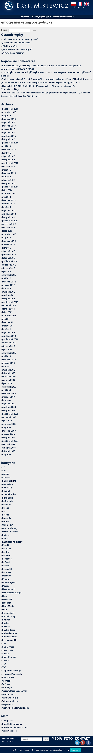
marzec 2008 (8, 434)
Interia (5, 538)
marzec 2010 (8, 363)
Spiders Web (8, 650)
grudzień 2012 (9, 254)
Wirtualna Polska (10, 698)
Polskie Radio (8, 630)
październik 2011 (10, 302)
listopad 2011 (8, 298)
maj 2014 (6, 197)
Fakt (4, 511)
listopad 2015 (8, 159)
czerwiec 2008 (9, 424)
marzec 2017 (8, 129)
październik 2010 (10, 339)
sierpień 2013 (8, 227)
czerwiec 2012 (9, 275)
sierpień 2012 (8, 268)
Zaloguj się (7, 720)
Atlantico (6, 477)
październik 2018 (10, 109)
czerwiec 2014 (9, 193)
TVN (4, 664)
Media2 (5, 586)
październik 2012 (10, 261)
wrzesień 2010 (9, 342)
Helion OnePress (10, 531)
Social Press (8, 647)
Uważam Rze (8, 677)
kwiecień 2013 (9, 241)
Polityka (6, 619)
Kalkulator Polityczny (12, 542)
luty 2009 (6, 400)
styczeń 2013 (8, 251)
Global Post (7, 525)
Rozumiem (75, 750)
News (4, 596)
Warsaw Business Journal (14, 691)
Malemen (6, 575)
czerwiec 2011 (9, 315)
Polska (5, 623)
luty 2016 (6, 153)
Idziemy (6, 535)
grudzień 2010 (9, 336)
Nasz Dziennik (9, 589)
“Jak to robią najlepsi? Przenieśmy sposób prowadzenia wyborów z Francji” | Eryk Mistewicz (45, 79)
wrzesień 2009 (9, 376)
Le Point (6, 562)
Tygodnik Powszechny (13, 674)
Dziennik (6, 491)
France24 (6, 518)
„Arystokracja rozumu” (13, 53)
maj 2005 (6, 454)
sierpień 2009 (8, 380)
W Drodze (7, 681)
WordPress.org (9, 731)
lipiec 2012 (7, 271)
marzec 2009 (8, 397)
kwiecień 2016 (9, 149)
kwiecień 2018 (9, 119)
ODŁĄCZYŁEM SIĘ (25, 69)
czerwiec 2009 (9, 387)
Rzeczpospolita (9, 640)
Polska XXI (7, 626)
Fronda (5, 521)
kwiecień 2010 (9, 359)
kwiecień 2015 (9, 173)
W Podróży (7, 684)
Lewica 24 (7, 569)
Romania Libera (9, 636)
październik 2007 (10, 441)
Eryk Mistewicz (8, 738)
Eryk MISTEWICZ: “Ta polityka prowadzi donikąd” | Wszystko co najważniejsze (39, 92)
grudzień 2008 (9, 407)
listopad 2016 (8, 139)
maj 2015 (6, 170)
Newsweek (7, 599)
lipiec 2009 (7, 383)
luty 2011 (6, 329)
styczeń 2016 (8, 156)
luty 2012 (6, 288)
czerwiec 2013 (9, 234)
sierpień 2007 (8, 444)
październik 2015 (10, 163)
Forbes (5, 514)
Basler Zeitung (9, 481)
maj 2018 (6, 115)
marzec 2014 (8, 203)
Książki (5, 545)
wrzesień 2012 (9, 265)
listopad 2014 (8, 183)
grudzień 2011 (9, 295)
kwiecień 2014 (9, 200)
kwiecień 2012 (9, 281)
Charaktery (7, 484)
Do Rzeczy (7, 487)
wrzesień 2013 (9, 224)
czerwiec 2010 (9, 353)
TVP (4, 667)
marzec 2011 (8, 325)
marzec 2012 (8, 285)
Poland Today (8, 616)
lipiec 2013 (7, 231)
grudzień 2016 (9, 136)
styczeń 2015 (8, 180)
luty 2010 (6, 366)
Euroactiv (6, 504)
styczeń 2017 (8, 132)
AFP (4, 470)
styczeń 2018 (8, 122)
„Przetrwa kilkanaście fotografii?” (18, 49)
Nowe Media (8, 606)
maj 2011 (6, 319)
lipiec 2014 (7, 190)
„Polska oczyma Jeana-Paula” (16, 42)
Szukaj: (4, 30)
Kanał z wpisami (12, 724)
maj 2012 (6, 278)
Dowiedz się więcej (61, 750)
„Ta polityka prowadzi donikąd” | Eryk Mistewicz (24, 72)
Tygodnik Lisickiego (11, 670)
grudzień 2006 (9, 448)
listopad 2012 (8, 258)
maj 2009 (6, 390)
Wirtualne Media (10, 701)
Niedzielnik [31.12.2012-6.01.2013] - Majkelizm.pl (25, 86)
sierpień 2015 (8, 166)
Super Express (9, 657)
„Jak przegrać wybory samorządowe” (20, 39)
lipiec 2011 (7, 312)
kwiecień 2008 (9, 431)
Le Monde (7, 559)
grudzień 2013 (9, 214)
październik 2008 (10, 414)
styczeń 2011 (8, 332)
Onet (4, 609)
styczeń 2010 (8, 370)
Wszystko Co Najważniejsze (15, 708)
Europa (5, 508)
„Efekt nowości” (9, 46)
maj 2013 (6, 237)
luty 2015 (6, 176)
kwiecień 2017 (9, 126)
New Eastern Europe (12, 592)
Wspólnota (7, 704)
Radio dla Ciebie (9, 633)
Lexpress (6, 572)
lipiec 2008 (7, 420)
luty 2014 (6, 207)
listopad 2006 (8, 451)
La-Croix (6, 552)
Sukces (5, 653)
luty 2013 (6, 248)
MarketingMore (9, 582)
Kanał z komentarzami (15, 727)
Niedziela (6, 603)
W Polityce (7, 687)
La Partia (6, 548)
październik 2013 (10, 220)
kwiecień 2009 (9, 393)
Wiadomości (8, 694)
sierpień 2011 (8, 309)
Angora (5, 474)
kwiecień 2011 (9, 322)
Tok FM (5, 660)
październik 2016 (10, 142)
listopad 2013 (8, 217)
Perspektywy (8, 613)
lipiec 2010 (7, 349)
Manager (6, 579)
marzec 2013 (8, 244)
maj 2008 (6, 427)
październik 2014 (10, 186)
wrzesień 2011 (9, 305)
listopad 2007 (8, 437)
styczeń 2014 (8, 210)
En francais (7, 501)
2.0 (3, 467)
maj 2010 (6, 356)
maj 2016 (6, 146)
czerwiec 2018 (9, 112)
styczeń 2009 (8, 403)
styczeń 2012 (8, 292)
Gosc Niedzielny (9, 528)
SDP (4, 643)
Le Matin (6, 555)
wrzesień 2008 (9, 417)
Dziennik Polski (9, 494)
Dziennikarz (7, 498)
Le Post (6, 565)
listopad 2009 (8, 373)
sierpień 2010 (8, 346)
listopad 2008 (8, 410)
